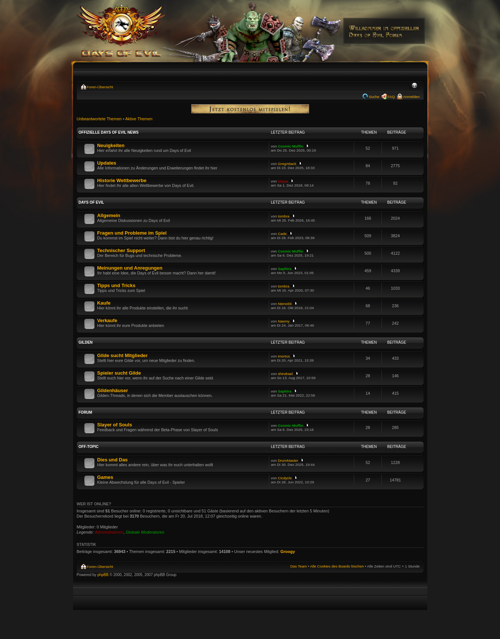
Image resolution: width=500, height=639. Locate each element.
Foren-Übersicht (100, 87)
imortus (284, 356)
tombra (283, 216)
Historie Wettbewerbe (122, 180)
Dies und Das (112, 459)
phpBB (103, 575)
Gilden (86, 342)
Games (105, 477)
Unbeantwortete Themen (99, 119)
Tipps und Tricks (116, 285)
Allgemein (108, 215)
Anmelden (411, 97)
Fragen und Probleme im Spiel (132, 233)
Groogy (287, 551)
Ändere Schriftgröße (414, 86)
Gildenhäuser (112, 390)
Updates (106, 163)
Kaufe (104, 303)
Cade (282, 234)
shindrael (285, 374)
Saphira (284, 269)
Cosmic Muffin (290, 146)
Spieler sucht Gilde (119, 373)
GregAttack (287, 164)
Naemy (283, 321)
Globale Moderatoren (145, 532)
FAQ (391, 97)
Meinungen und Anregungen (130, 268)
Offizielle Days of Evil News (109, 132)
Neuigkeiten (111, 145)
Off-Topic (89, 447)
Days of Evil (91, 202)
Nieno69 (285, 304)
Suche (374, 97)
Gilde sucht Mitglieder (122, 355)
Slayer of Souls (114, 424)
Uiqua (283, 181)
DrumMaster (288, 460)
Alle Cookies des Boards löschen (337, 566)
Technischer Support (121, 250)
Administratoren (109, 532)
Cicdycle (285, 478)
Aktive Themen (138, 119)
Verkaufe (107, 320)
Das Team (298, 566)
